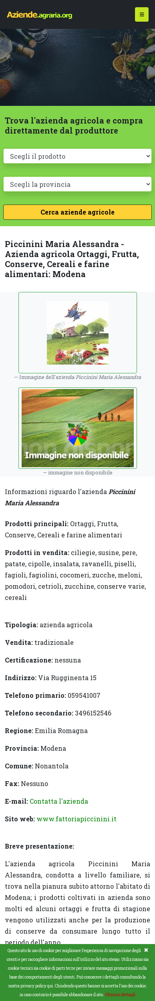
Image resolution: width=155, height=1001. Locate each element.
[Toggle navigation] (142, 14)
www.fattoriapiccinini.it (76, 819)
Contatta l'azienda (59, 801)
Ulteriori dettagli (120, 994)
